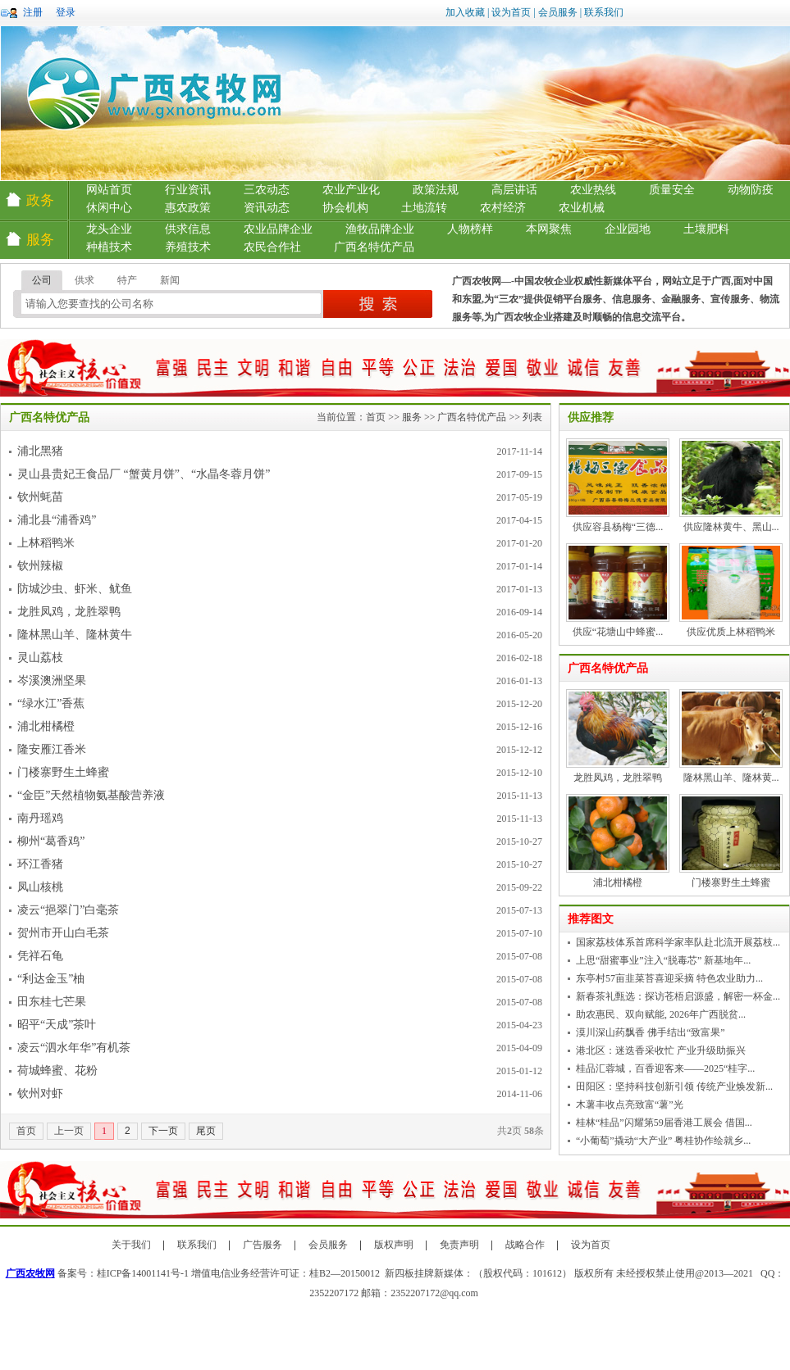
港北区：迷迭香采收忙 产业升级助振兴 (661, 1050)
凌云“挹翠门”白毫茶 (68, 910)
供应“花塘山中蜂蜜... (618, 631)
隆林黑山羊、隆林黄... (731, 777)
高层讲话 (514, 190)
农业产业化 (351, 190)
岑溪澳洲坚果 (51, 680)
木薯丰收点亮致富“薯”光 (629, 1104)
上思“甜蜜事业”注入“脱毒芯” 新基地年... (663, 960)
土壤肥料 (706, 229)
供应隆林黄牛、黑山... (731, 527)
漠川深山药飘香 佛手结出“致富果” (650, 1032)
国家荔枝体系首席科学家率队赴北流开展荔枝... (678, 942)
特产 (127, 280)
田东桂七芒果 (51, 1002)
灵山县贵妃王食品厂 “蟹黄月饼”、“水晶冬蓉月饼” (143, 474)
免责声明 (459, 1244)
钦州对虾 (40, 1093)
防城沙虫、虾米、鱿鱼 (74, 589)
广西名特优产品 (374, 247)
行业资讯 (188, 190)
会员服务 (558, 12)
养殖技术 (188, 247)
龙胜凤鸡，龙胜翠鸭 (69, 612)
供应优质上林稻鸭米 (731, 631)
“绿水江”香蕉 (50, 703)
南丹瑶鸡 (40, 818)
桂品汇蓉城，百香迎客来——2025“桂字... (665, 1068)
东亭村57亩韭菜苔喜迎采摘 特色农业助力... (669, 978)
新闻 (170, 280)
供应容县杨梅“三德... (618, 527)
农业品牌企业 (278, 229)
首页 (376, 417)
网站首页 (109, 190)
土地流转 (424, 208)
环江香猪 (40, 864)
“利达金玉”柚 (50, 979)
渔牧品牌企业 (379, 229)
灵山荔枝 (40, 657)
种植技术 (109, 247)
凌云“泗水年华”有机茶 (73, 1047)
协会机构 (345, 208)
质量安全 (672, 190)
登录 (65, 12)
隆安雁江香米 (51, 749)
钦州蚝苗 (40, 497)
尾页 (206, 1130)
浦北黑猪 (40, 451)
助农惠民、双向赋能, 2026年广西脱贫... (661, 1014)
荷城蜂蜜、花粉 (57, 1070)
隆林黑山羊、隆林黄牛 (74, 634)
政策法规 (436, 190)
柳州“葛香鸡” (50, 841)
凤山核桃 (40, 887)
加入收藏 (465, 12)
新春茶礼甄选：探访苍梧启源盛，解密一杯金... (678, 996)
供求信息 (188, 229)
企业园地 (628, 229)
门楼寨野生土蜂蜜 (63, 772)
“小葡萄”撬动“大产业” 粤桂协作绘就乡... (663, 1140)
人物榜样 (470, 229)
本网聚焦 (549, 229)
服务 (412, 417)
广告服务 (262, 1244)
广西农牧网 (30, 1273)
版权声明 (393, 1244)
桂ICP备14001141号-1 (143, 1273)
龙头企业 (109, 229)
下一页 (163, 1130)
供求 (84, 280)
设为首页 (511, 12)
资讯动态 (267, 208)
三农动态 (267, 190)
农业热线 (593, 190)
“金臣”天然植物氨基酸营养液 (91, 795)
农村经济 (503, 208)
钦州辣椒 (40, 566)
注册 (33, 12)
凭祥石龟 (40, 956)
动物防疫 (751, 190)
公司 (42, 280)
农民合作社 (272, 247)
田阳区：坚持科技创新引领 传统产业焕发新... (674, 1086)
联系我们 (603, 12)
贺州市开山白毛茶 (63, 933)
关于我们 (131, 1244)
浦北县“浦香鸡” (56, 520)
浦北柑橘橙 (46, 726)
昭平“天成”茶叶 (56, 1024)
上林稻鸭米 (46, 543)
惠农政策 (188, 208)
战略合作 (525, 1244)
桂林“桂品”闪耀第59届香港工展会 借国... (664, 1122)
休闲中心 (109, 208)
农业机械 (582, 208)
